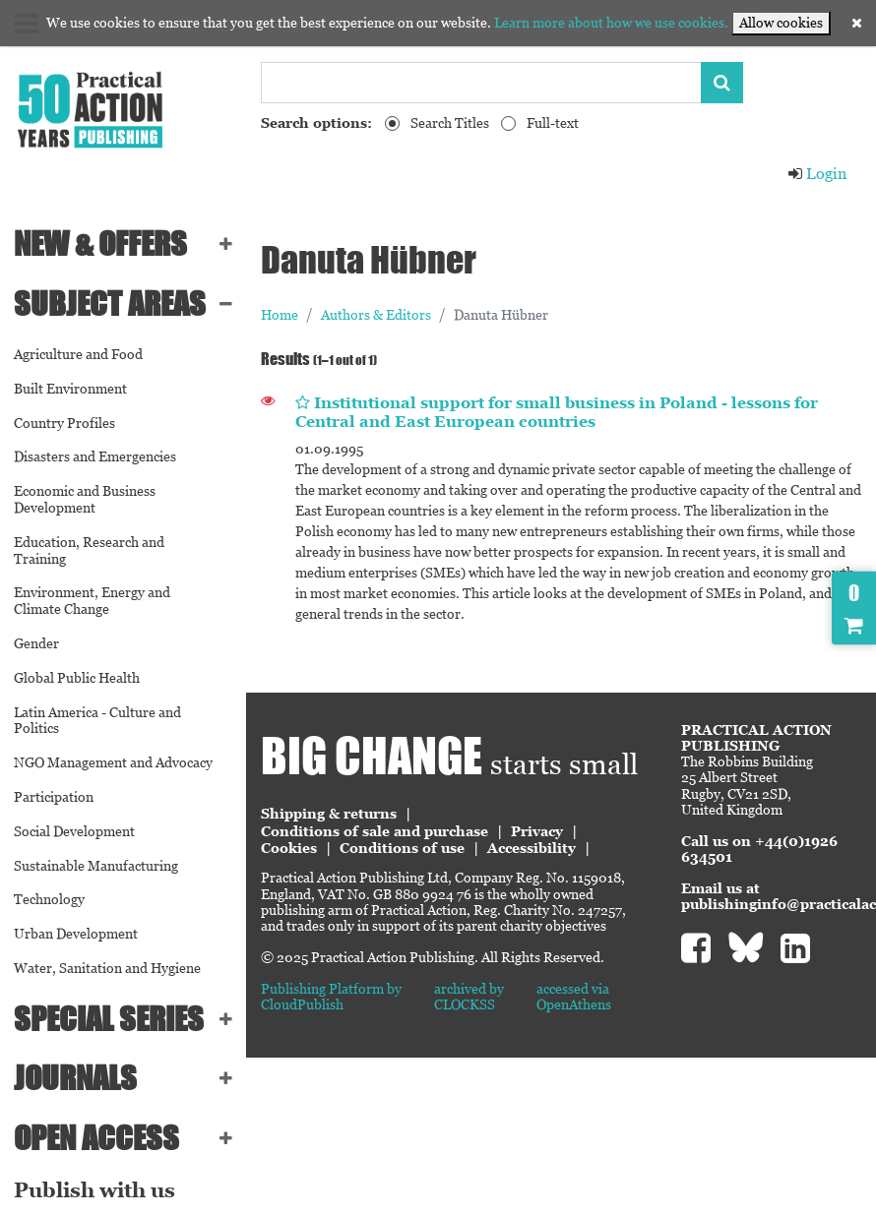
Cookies (289, 848)
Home (279, 315)
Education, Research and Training (89, 550)
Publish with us (94, 1190)
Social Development (74, 831)
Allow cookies (781, 22)
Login (816, 173)
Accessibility (531, 848)
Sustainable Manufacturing (96, 866)
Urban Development (76, 934)
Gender (36, 643)
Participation (54, 797)
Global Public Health (77, 678)
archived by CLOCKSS (469, 996)
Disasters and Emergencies (95, 456)
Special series (109, 1019)
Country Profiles (64, 423)
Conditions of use (402, 848)
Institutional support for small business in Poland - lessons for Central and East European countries (556, 412)
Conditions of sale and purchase (374, 831)
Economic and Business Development (85, 499)
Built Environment (70, 388)
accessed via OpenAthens (573, 996)
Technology (49, 899)
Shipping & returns (329, 813)
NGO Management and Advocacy (113, 762)
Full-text (553, 123)
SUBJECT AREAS (110, 303)
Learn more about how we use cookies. (611, 22)
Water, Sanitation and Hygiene (107, 968)
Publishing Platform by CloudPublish (331, 996)
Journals (75, 1078)
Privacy (537, 831)
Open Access (96, 1138)
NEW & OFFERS (100, 243)
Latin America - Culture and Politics (97, 720)
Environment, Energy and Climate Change (92, 600)
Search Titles (449, 123)
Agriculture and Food (78, 354)
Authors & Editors (376, 315)
